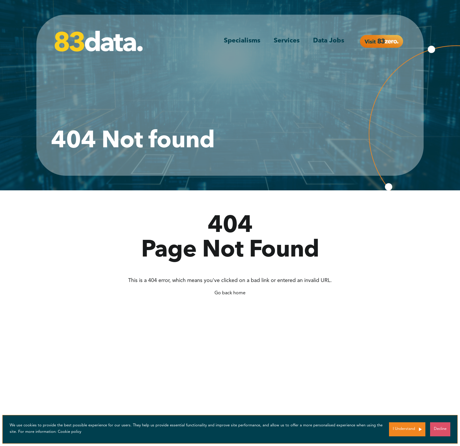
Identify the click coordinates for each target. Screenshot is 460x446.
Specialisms (242, 40)
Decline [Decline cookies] (440, 429)
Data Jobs (328, 40)
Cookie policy (69, 432)
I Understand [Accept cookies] (404, 429)
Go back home (230, 293)
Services (287, 40)
